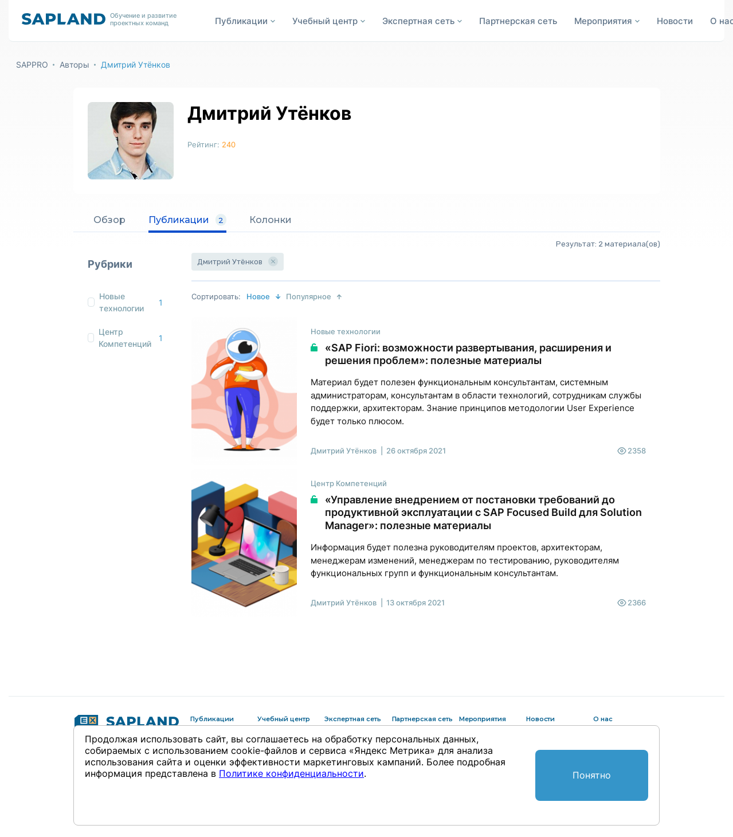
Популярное (308, 296)
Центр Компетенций (125, 338)
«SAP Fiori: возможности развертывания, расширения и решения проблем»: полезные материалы (468, 354)
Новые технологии (121, 302)
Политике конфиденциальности (291, 773)
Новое (258, 296)
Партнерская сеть (518, 20)
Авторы (74, 64)
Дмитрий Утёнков (135, 64)
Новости (675, 20)
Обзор (109, 219)
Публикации (187, 220)
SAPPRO (32, 64)
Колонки (270, 219)
